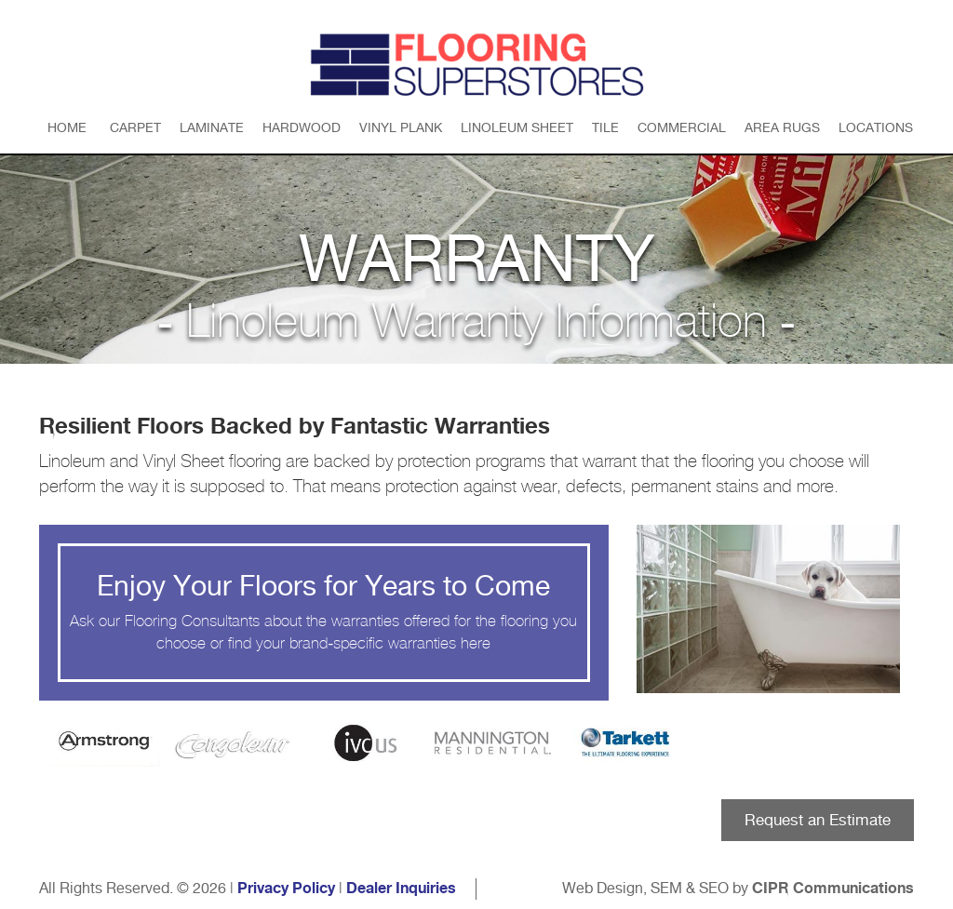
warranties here (439, 643)
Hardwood (301, 127)
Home (67, 127)
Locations (876, 127)
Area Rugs (782, 127)
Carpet (135, 127)
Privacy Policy (286, 888)
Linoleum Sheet (517, 127)
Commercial (682, 127)
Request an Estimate (818, 819)
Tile (605, 127)
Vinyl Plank (400, 127)
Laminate (212, 127)
